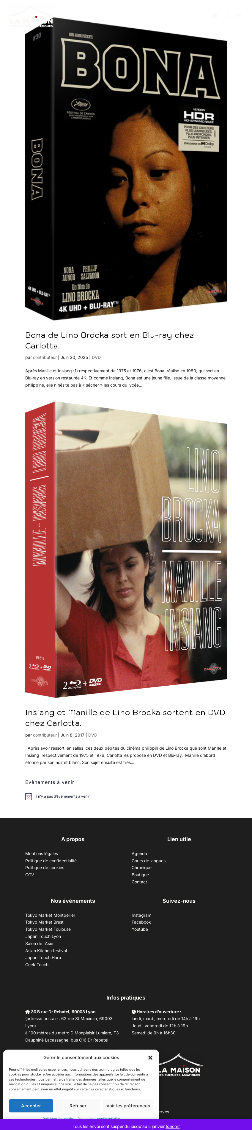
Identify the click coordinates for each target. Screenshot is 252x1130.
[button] (150, 1058)
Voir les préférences (128, 1106)
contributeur (45, 357)
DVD (96, 357)
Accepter (31, 1106)
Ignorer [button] (173, 1126)
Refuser (78, 1106)
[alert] (62, 796)
